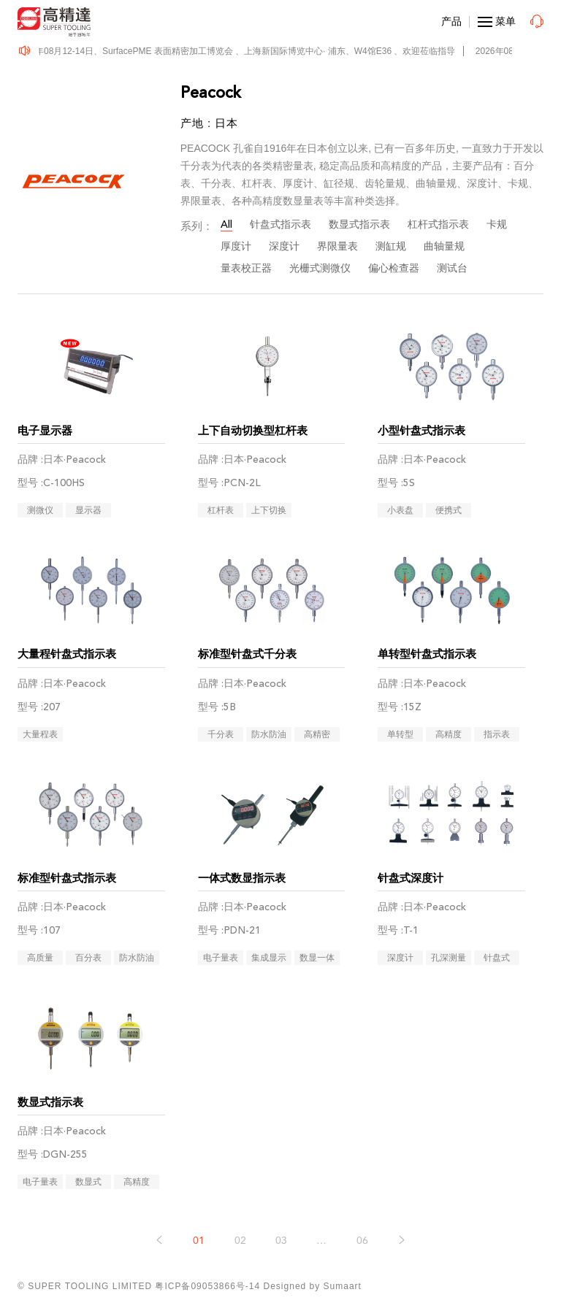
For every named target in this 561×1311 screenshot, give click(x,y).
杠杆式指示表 (438, 224)
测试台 (452, 268)
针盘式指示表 (280, 224)
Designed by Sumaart (313, 1286)
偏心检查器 (393, 268)
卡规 (496, 224)
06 (362, 1240)
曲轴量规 (444, 246)
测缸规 (390, 246)
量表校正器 (246, 268)
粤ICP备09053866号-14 (207, 1286)
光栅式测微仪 (320, 268)
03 (281, 1240)
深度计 (284, 246)
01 (199, 1240)
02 (240, 1240)
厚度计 (236, 246)
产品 (451, 21)
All (226, 224)
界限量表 (337, 246)
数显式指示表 (359, 224)
